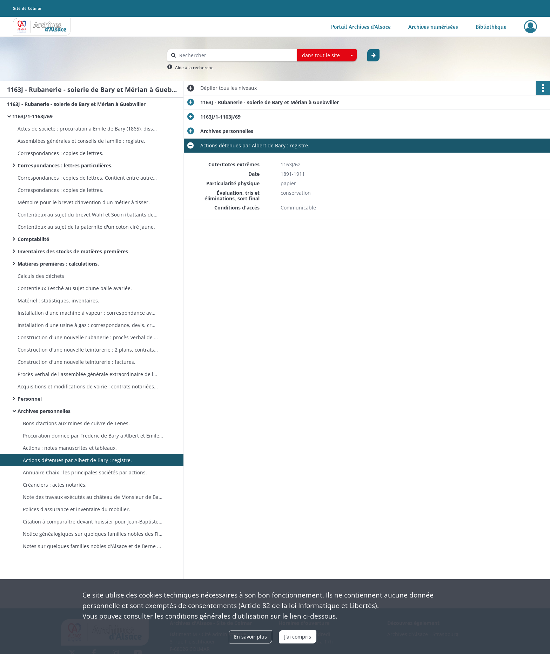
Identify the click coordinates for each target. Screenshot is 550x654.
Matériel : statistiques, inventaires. (58, 300)
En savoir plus (250, 636)
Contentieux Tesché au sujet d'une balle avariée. (75, 288)
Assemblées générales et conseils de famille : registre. (81, 141)
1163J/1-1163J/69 (32, 116)
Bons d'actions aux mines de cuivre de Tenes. (76, 423)
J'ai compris (297, 636)
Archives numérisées (433, 26)
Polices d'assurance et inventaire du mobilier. (76, 509)
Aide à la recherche (194, 68)
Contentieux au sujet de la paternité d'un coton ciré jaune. (86, 226)
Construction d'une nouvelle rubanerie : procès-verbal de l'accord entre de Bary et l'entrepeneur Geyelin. (88, 337)
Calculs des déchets (41, 276)
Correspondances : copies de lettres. (60, 153)
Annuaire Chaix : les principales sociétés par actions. (85, 472)
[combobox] (327, 55)
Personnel (30, 398)
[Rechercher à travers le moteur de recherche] (235, 55)
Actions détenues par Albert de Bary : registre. (77, 460)
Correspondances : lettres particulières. (65, 165)
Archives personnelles (44, 411)
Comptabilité (33, 239)
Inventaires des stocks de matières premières (73, 251)
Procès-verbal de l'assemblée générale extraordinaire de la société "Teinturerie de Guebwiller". (88, 374)
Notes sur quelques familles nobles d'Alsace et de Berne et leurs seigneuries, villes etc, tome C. (93, 546)
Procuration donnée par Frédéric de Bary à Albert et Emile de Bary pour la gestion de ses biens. (93, 435)
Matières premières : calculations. (58, 263)
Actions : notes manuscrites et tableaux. (70, 448)
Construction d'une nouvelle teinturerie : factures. (76, 362)
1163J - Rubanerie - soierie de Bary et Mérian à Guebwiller (76, 104)
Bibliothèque (491, 26)
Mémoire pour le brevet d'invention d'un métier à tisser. (84, 202)
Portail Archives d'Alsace (361, 26)
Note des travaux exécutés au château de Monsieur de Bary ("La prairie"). (93, 497)
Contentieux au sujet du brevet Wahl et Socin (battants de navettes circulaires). (88, 214)
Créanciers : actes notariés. (55, 484)
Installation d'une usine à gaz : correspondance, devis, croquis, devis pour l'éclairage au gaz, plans (88, 325)
